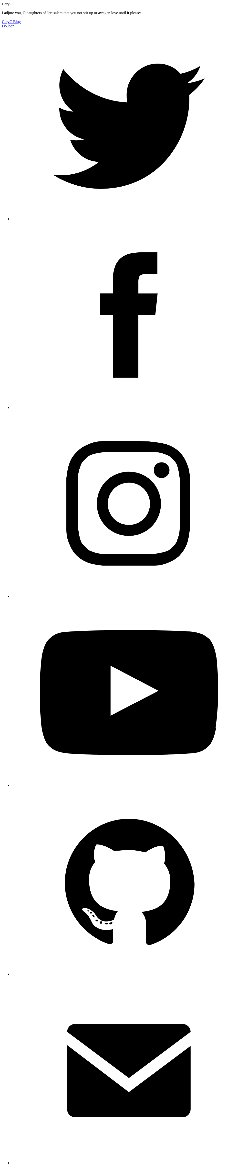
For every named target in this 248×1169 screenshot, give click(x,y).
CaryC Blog (11, 22)
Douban (8, 26)
